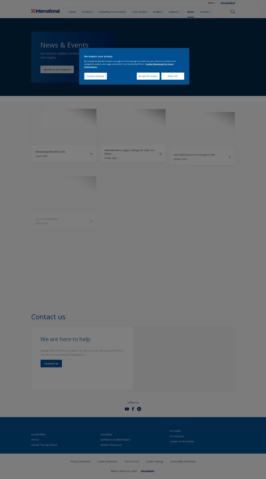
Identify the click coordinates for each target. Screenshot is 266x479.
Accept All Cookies (148, 76)
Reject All (173, 76)
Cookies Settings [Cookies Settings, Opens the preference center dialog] (95, 76)
